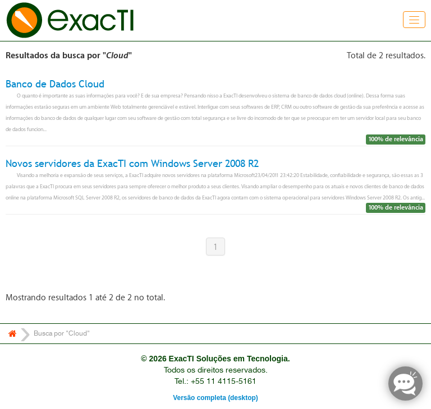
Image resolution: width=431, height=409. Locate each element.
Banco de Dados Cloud (55, 84)
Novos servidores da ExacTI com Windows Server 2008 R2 (132, 163)
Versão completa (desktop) (215, 398)
